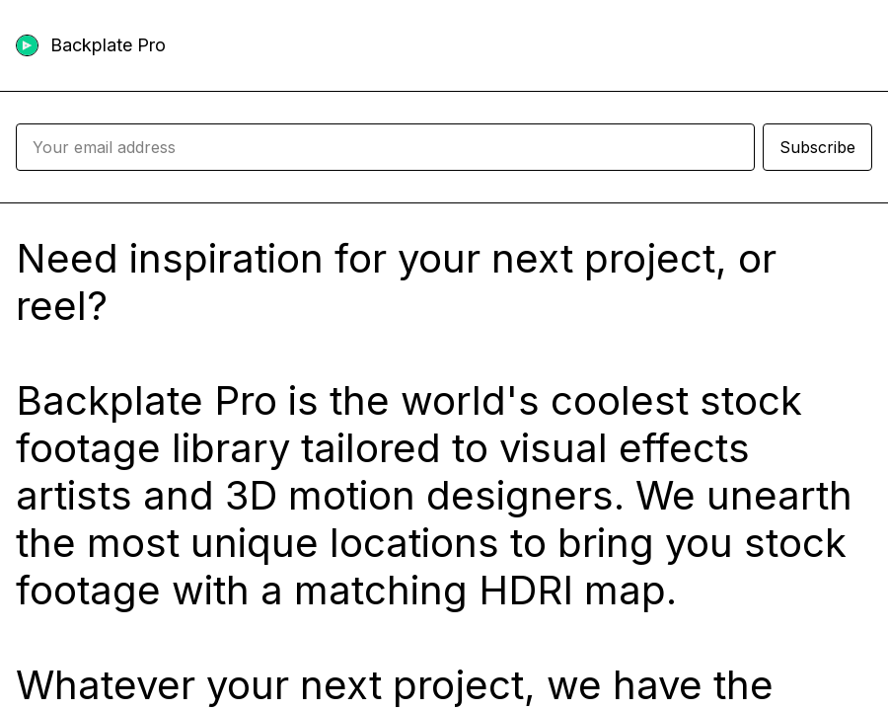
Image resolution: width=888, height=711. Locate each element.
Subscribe (817, 147)
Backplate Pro (108, 45)
